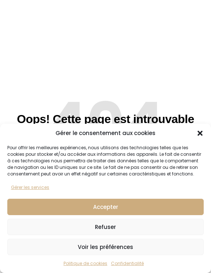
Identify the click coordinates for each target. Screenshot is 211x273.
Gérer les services (30, 187)
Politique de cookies (85, 263)
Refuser (105, 227)
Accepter (105, 207)
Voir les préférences (105, 247)
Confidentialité (127, 263)
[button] (200, 133)
